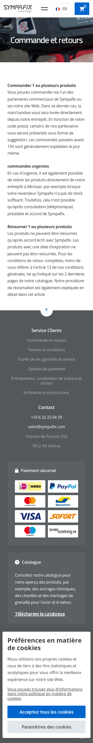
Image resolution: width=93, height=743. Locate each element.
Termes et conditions (46, 349)
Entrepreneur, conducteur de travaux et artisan (46, 381)
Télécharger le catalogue (40, 613)
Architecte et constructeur (47, 392)
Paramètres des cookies (46, 727)
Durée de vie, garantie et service (46, 359)
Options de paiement (46, 369)
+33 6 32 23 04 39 (46, 417)
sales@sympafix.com (46, 426)
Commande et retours (46, 340)
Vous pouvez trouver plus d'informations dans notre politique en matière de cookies (45, 694)
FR (61, 9)
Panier (83, 8)
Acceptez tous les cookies (47, 712)
